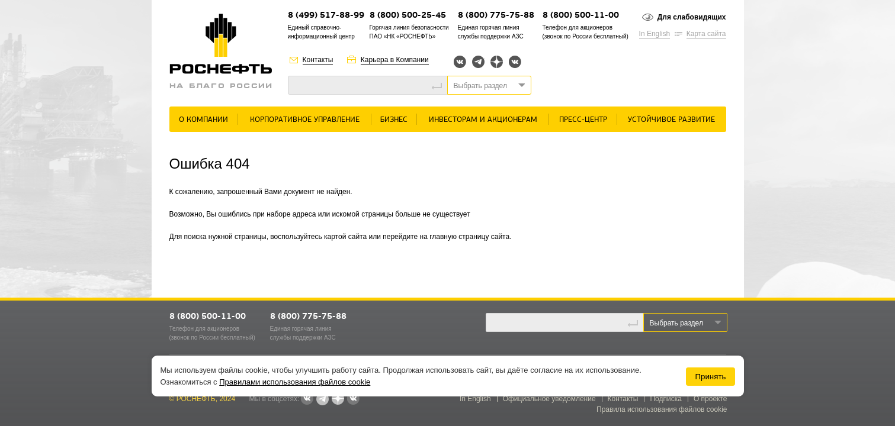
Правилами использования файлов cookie (294, 381)
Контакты (318, 60)
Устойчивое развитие (671, 120)
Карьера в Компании (395, 60)
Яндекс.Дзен (496, 62)
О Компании (203, 120)
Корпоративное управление (305, 120)
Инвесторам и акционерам (483, 120)
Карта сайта (706, 34)
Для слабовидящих (691, 17)
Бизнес (394, 120)
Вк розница (515, 62)
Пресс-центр (583, 120)
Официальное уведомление (549, 399)
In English (655, 34)
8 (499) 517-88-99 (326, 15)
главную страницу (459, 237)
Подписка (665, 399)
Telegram (478, 62)
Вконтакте (460, 62)
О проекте (710, 399)
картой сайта (345, 237)
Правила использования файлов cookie (661, 409)
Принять (710, 376)
